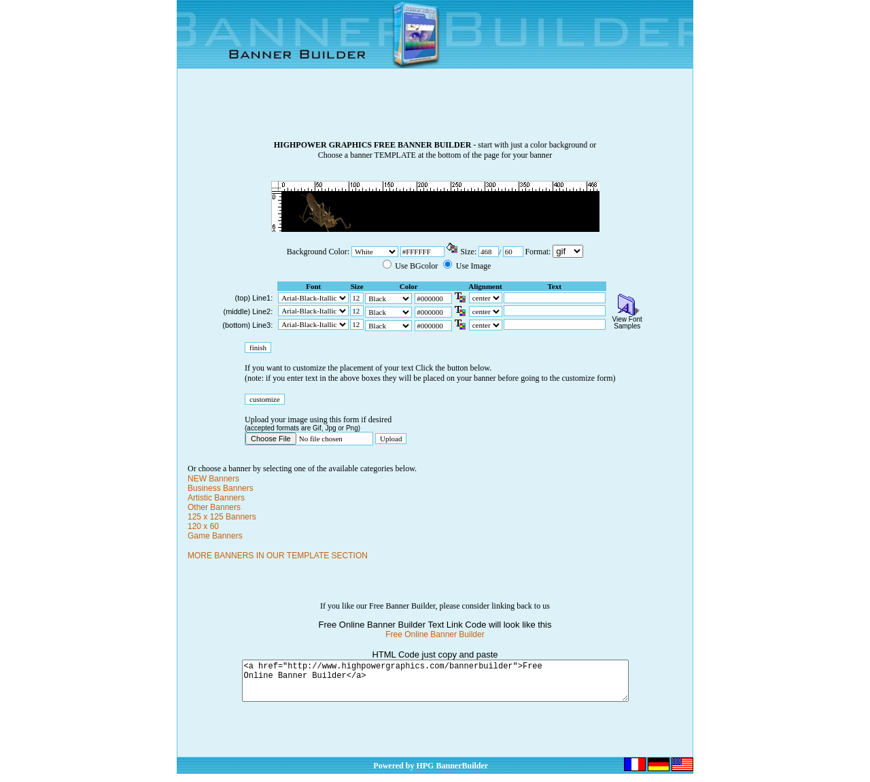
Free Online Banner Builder (434, 634)
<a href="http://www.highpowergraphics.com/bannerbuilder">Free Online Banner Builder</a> (435, 685)
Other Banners (214, 507)
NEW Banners (213, 478)
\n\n (568, 251)
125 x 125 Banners (222, 517)
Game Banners (215, 536)
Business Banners (221, 488)
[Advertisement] (435, 109)
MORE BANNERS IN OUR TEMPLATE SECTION (278, 555)
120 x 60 (203, 526)
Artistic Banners (216, 498)
